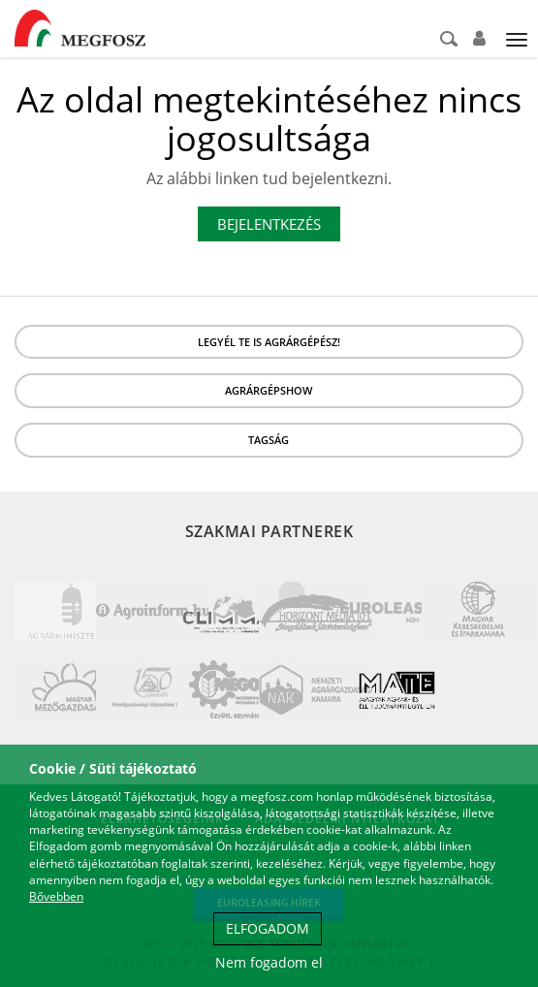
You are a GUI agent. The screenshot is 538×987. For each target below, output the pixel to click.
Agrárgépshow (268, 390)
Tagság (268, 439)
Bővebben (56, 896)
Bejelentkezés (269, 224)
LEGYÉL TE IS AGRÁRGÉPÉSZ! (269, 341)
